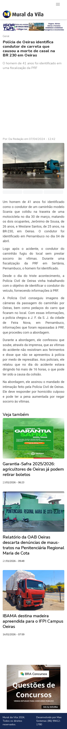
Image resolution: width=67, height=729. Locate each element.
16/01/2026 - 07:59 (13, 635)
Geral (6, 36)
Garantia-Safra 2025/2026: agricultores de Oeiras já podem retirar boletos (33, 469)
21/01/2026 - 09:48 (13, 561)
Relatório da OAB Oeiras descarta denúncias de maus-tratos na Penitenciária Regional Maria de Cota (33, 545)
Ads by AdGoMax (50, 707)
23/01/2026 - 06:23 (13, 483)
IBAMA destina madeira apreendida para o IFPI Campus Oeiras (33, 621)
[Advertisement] (33, 103)
